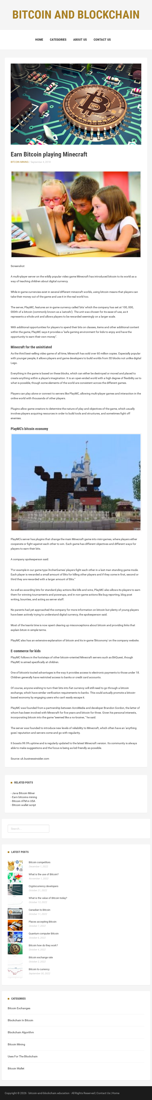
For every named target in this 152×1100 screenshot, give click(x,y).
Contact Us (102, 39)
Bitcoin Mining (19, 162)
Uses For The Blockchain (23, 1056)
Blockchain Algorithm (21, 1032)
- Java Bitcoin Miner (23, 793)
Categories (58, 39)
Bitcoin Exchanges (19, 1008)
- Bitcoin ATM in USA (23, 801)
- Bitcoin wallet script (23, 805)
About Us (80, 39)
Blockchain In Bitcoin (20, 1020)
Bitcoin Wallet (16, 1068)
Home (39, 39)
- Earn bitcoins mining (24, 797)
